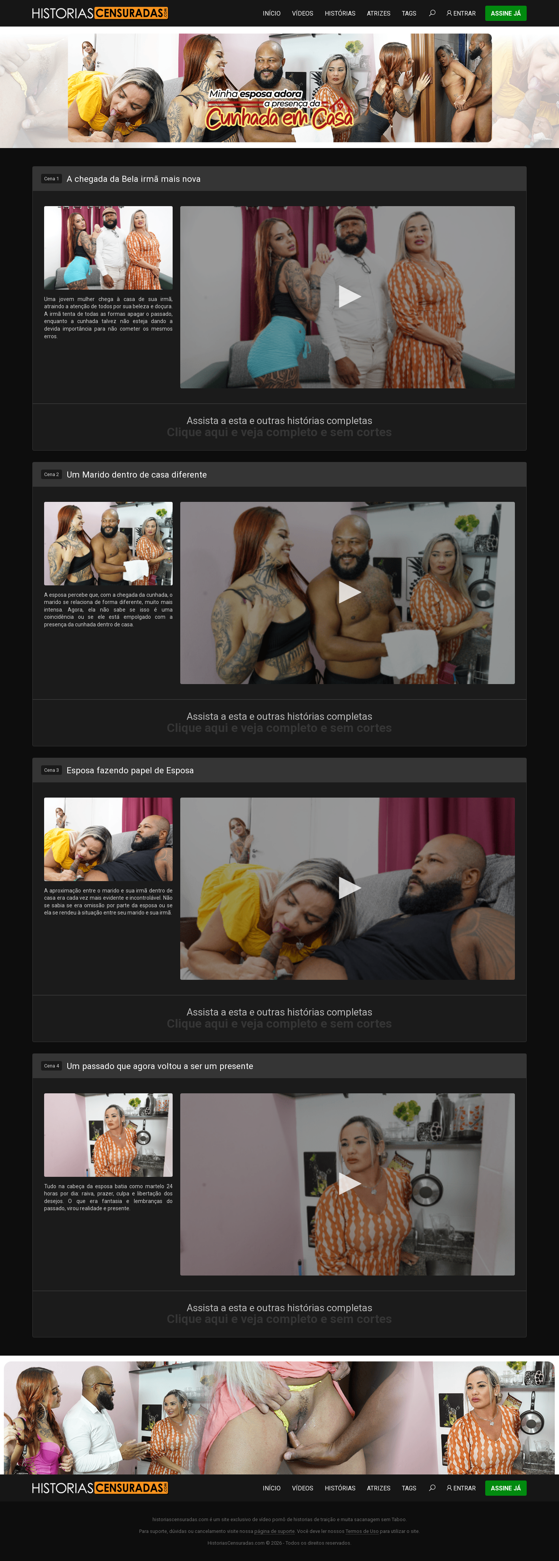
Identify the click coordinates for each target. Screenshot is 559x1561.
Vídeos (302, 13)
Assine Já (506, 13)
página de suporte (274, 1531)
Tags (409, 13)
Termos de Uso (362, 1531)
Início (272, 13)
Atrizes (379, 13)
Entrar (460, 13)
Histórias (340, 13)
